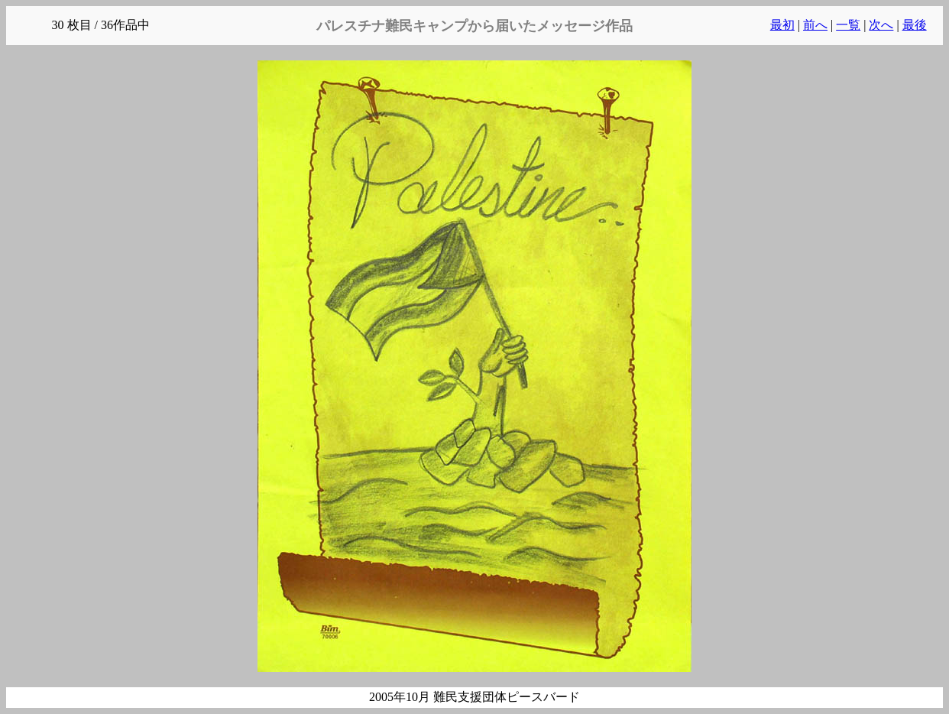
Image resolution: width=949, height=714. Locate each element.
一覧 (848, 24)
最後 (914, 24)
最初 (782, 24)
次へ (881, 24)
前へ (815, 24)
